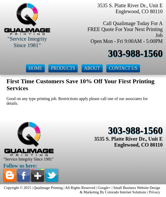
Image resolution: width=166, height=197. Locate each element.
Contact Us (123, 68)
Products (63, 68)
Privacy (154, 192)
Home (35, 68)
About (92, 68)
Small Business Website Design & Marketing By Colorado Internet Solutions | (120, 190)
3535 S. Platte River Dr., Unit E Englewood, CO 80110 (128, 142)
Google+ (104, 188)
